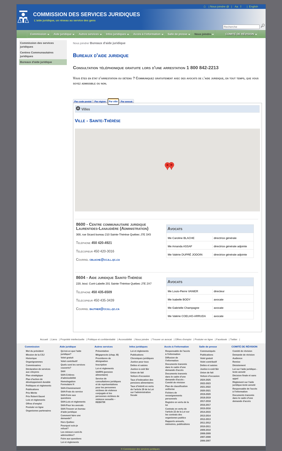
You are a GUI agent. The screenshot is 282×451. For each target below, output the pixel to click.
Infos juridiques (138, 346)
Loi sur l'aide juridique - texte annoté (245, 370)
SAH (63, 371)
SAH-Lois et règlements (73, 401)
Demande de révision (244, 354)
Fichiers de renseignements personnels (173, 395)
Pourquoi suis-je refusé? (69, 427)
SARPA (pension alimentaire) (104, 373)
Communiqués (207, 351)
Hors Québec (67, 422)
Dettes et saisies (139, 365)
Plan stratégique (34, 375)
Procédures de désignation (103, 359)
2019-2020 (205, 394)
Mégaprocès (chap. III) (107, 354)
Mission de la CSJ (35, 354)
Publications (32, 389)
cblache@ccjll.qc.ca (104, 259)
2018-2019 (205, 397)
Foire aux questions (71, 438)
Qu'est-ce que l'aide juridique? (71, 352)
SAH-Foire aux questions (68, 396)
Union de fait (137, 372)
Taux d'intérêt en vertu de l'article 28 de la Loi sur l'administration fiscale (142, 390)
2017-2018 (205, 401)
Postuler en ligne (35, 407)
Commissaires (33, 365)
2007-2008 (205, 437)
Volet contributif (69, 361)
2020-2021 (205, 390)
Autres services (104, 346)
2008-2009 (205, 433)
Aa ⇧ (238, 6)
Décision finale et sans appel (244, 377)
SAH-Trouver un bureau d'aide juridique (73, 410)
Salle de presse (208, 346)
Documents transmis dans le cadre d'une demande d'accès (176, 367)
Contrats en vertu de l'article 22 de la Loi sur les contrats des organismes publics (177, 413)
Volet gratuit (67, 357)
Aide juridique (68, 346)
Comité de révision (242, 351)
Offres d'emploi (34, 403)
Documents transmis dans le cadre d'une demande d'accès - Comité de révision (176, 378)
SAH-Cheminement (71, 388)
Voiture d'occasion (140, 376)
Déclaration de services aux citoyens (38, 370)
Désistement (239, 365)
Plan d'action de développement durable (38, 380)
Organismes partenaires (38, 410)
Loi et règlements (70, 442)
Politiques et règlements (38, 385)
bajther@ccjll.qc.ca (104, 309)
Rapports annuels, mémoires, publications (177, 422)
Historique (31, 358)
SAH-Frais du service (72, 391)
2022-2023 (205, 383)
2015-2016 (205, 408)
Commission (32, 346)
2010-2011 (205, 426)
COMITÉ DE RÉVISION (245, 346)
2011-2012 (205, 422)
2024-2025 (205, 380)
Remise (236, 362)
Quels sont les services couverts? (73, 366)
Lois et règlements (35, 400)
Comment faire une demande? (71, 417)
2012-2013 (205, 419)
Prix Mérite (31, 393)
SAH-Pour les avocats (72, 405)
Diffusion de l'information (172, 359)
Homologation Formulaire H (68, 383)
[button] (167, 166)
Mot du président (35, 351)
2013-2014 (205, 415)
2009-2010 (205, 430)
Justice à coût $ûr (140, 369)
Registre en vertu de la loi (177, 403)
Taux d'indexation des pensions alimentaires (142, 381)
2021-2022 (205, 387)
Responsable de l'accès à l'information (177, 352)
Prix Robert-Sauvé (35, 396)
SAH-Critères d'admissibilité (68, 376)
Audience (238, 358)
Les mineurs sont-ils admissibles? (71, 433)
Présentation (102, 351)
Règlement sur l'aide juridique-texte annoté (244, 383)
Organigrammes (34, 362)
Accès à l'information (176, 346)
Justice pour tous (140, 362)
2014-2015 (205, 412)
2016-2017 (205, 405)
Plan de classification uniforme (176, 387)
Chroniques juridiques (142, 358)
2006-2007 (205, 440)
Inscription (101, 364)
